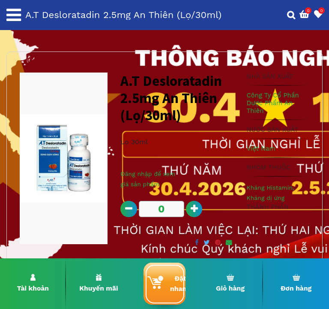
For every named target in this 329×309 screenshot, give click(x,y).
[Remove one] (128, 209)
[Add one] (194, 209)
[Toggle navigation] (13, 15)
